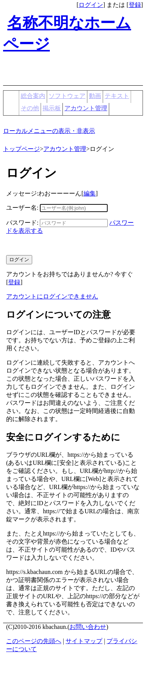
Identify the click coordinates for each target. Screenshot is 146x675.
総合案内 (33, 96)
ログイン (91, 5)
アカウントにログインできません (52, 296)
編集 (90, 193)
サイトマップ (84, 641)
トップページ (21, 149)
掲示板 (52, 108)
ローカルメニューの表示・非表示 (49, 131)
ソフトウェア (67, 96)
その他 (30, 108)
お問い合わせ (87, 627)
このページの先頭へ (33, 641)
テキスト (117, 96)
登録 (135, 5)
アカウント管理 (85, 108)
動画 (95, 96)
